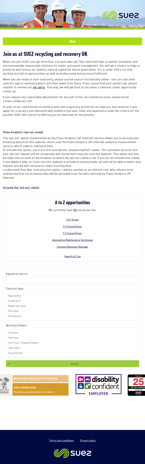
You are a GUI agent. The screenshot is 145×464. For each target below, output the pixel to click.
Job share (72, 347)
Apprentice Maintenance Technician (72, 240)
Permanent (72, 315)
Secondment (72, 352)
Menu (72, 41)
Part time (72, 310)
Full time (72, 332)
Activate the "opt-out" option (21, 187)
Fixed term (72, 300)
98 (75, 210)
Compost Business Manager (72, 246)
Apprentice (72, 295)
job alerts (39, 87)
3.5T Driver (72, 219)
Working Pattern (16, 325)
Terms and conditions (61, 440)
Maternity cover (72, 305)
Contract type (14, 288)
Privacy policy (88, 440)
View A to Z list (72, 256)
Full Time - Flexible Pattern (72, 342)
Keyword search (16, 273)
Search (74, 363)
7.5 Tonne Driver (72, 226)
